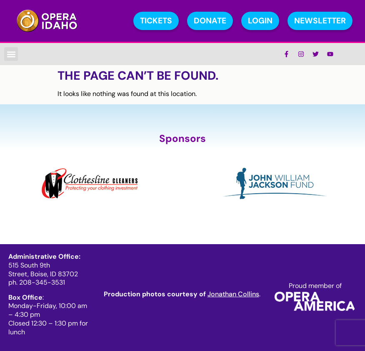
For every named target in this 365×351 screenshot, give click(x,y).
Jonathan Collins (233, 294)
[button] (11, 54)
